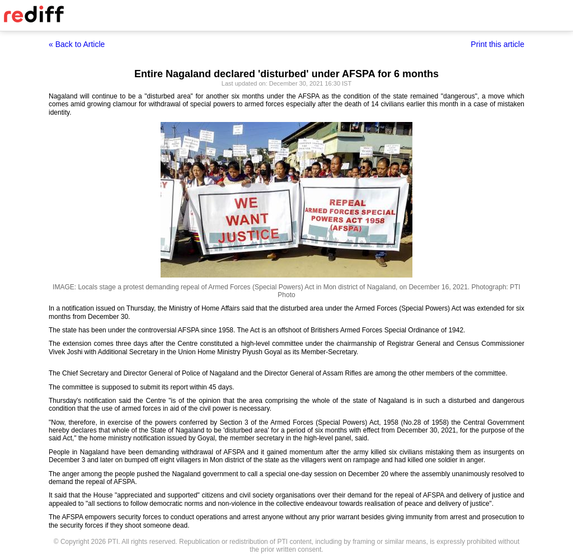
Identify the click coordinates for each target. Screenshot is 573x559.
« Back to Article (77, 44)
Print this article (497, 44)
